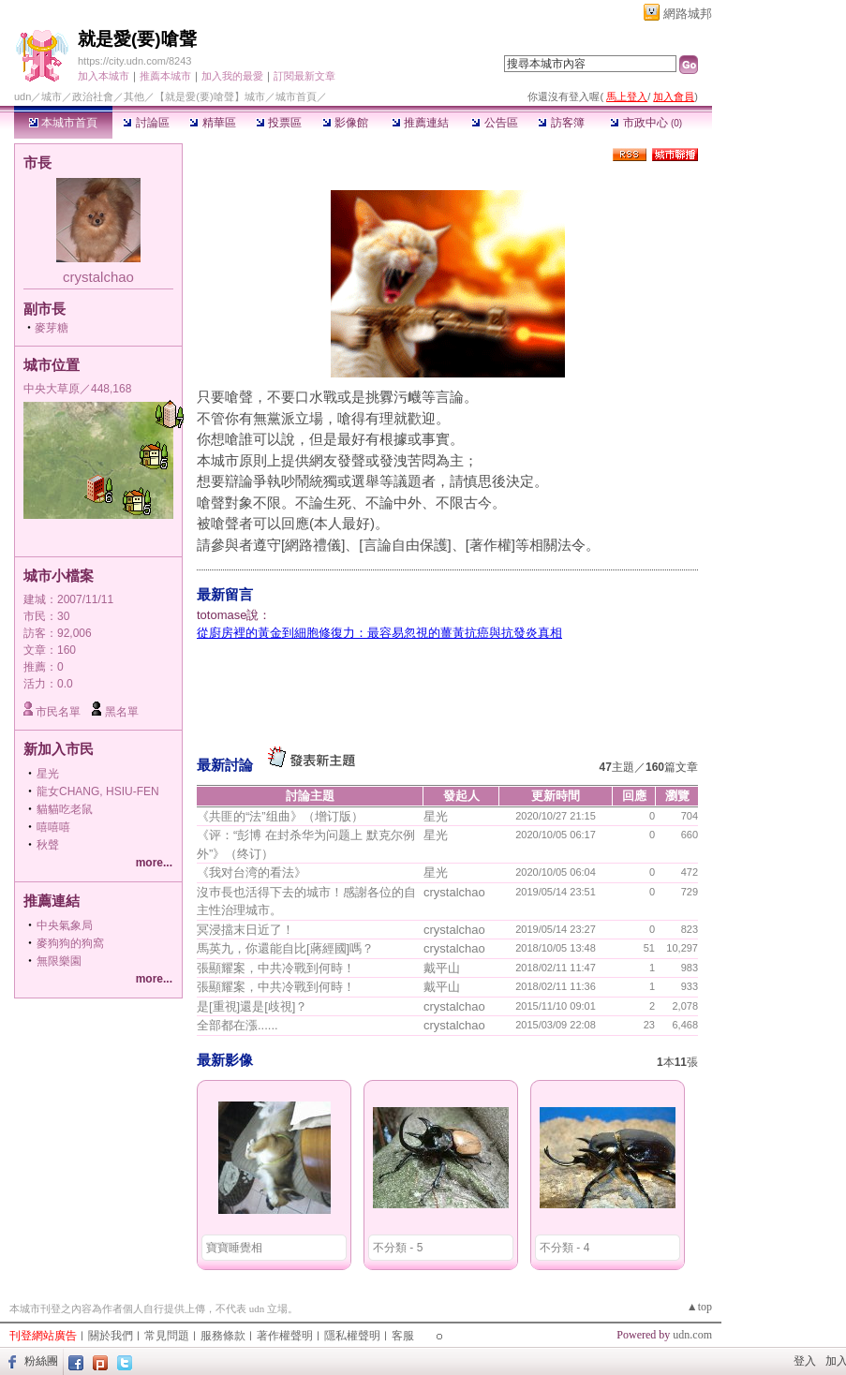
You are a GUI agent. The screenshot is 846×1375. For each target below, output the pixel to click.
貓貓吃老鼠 (65, 809)
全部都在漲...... (237, 1025)
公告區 (494, 122)
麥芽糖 (51, 327)
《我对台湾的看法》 (251, 872)
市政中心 (646, 122)
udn (22, 96)
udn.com (692, 1334)
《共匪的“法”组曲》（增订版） (280, 816)
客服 (403, 1335)
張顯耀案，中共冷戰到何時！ (276, 968)
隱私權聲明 (352, 1335)
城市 (51, 96)
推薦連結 (420, 122)
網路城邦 (687, 14)
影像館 (345, 122)
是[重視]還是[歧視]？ (252, 1006)
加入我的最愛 (232, 75)
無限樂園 (59, 961)
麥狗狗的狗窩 (70, 943)
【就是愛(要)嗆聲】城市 (209, 96)
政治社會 (92, 96)
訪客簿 (561, 122)
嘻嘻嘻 (53, 827)
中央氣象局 (65, 925)
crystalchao (98, 277)
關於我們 (110, 1335)
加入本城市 (103, 75)
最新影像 (225, 1060)
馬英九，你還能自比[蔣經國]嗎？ (285, 948)
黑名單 (122, 711)
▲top (699, 1306)
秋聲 (48, 844)
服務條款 (222, 1335)
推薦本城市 (165, 75)
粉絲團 (41, 1361)
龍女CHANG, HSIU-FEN (98, 791)
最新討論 (225, 765)
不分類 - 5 (398, 1247)
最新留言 (225, 594)
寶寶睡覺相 (234, 1247)
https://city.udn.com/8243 (134, 61)
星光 (48, 773)
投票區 (279, 122)
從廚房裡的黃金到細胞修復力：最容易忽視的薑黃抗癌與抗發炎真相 (379, 633)
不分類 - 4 (564, 1247)
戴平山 (441, 968)
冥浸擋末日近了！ (245, 930)
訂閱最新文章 (304, 75)
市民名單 (58, 711)
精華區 (212, 122)
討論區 (146, 122)
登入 (805, 1361)
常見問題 (166, 1335)
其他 (134, 96)
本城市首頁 (63, 122)
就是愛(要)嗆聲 (137, 39)
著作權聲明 (285, 1335)
